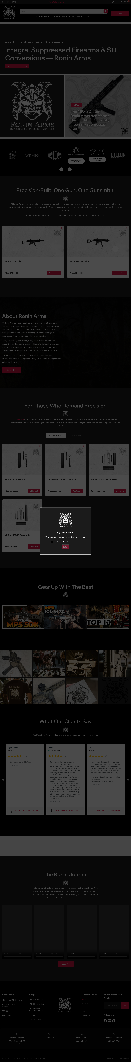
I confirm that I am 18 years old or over (66, 542)
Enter (65, 547)
